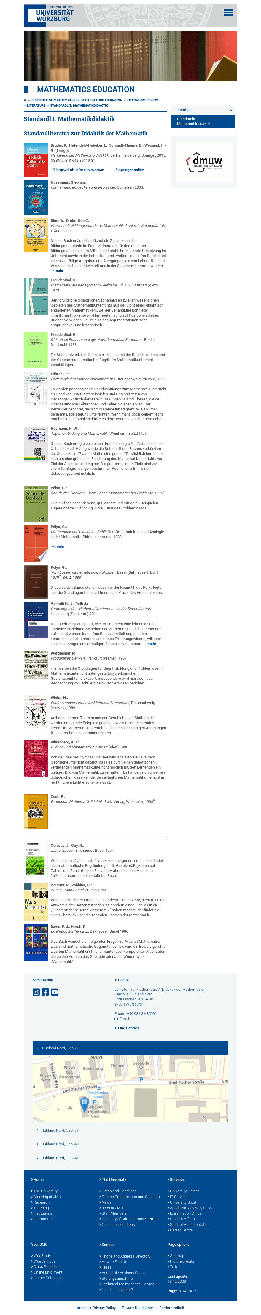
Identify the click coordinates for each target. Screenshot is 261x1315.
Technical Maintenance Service (126, 1284)
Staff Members (113, 1213)
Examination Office (185, 1213)
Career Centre (180, 1230)
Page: (172, 1291)
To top (174, 1267)
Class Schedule (45, 1267)
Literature (36, 106)
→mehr (57, 270)
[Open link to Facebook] (46, 992)
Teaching (40, 1208)
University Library (183, 1191)
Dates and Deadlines (118, 1191)
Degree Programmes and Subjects (129, 1197)
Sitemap (176, 1256)
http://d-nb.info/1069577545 (80, 170)
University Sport (182, 1202)
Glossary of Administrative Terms (128, 1219)
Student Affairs (181, 1219)
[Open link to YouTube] (55, 992)
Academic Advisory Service (192, 1208)
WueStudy (41, 1256)
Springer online (131, 170)
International (42, 1219)
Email (124, 1018)
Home (37, 1180)
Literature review (142, 100)
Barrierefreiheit (171, 1308)
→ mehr (57, 546)
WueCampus (43, 1261)
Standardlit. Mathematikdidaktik (79, 106)
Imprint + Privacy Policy (96, 1308)
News (105, 1202)
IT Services (178, 1197)
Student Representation (188, 1225)
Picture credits (181, 1261)
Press (105, 1267)
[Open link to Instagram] (37, 992)
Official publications (117, 1225)
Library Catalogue (47, 1278)
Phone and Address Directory (124, 1256)
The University (44, 1191)
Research (40, 1202)
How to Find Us (113, 1262)
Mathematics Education (86, 89)
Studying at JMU (46, 1197)
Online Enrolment (46, 1272)
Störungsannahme (116, 1279)
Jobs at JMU (111, 1208)
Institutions (41, 1213)
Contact (124, 980)
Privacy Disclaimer (137, 1308)
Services (176, 1180)
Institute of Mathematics (54, 100)
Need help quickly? (116, 1290)
